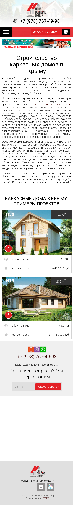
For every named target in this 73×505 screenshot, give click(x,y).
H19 (39, 281)
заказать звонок (45, 31)
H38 (39, 214)
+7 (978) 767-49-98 (40, 21)
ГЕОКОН (47, 498)
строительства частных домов (51, 104)
